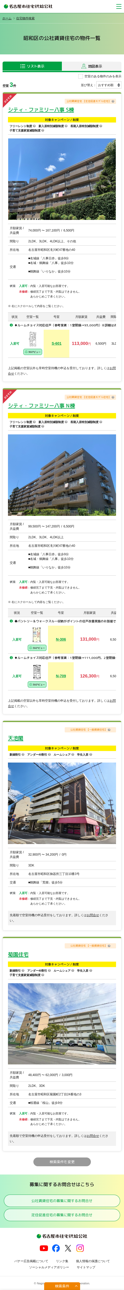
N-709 (61, 676)
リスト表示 (35, 66)
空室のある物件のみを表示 (102, 76)
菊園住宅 (18, 954)
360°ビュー (33, 352)
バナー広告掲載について (31, 1261)
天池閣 (15, 738)
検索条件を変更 (61, 1161)
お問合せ (93, 915)
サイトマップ (86, 1267)
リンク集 (62, 1261)
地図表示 (95, 66)
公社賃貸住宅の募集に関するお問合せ (61, 1200)
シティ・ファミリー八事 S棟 (41, 109)
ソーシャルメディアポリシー (49, 1267)
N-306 (61, 639)
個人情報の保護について (93, 1261)
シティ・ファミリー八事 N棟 (41, 405)
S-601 (56, 343)
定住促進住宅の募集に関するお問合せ (61, 1214)
